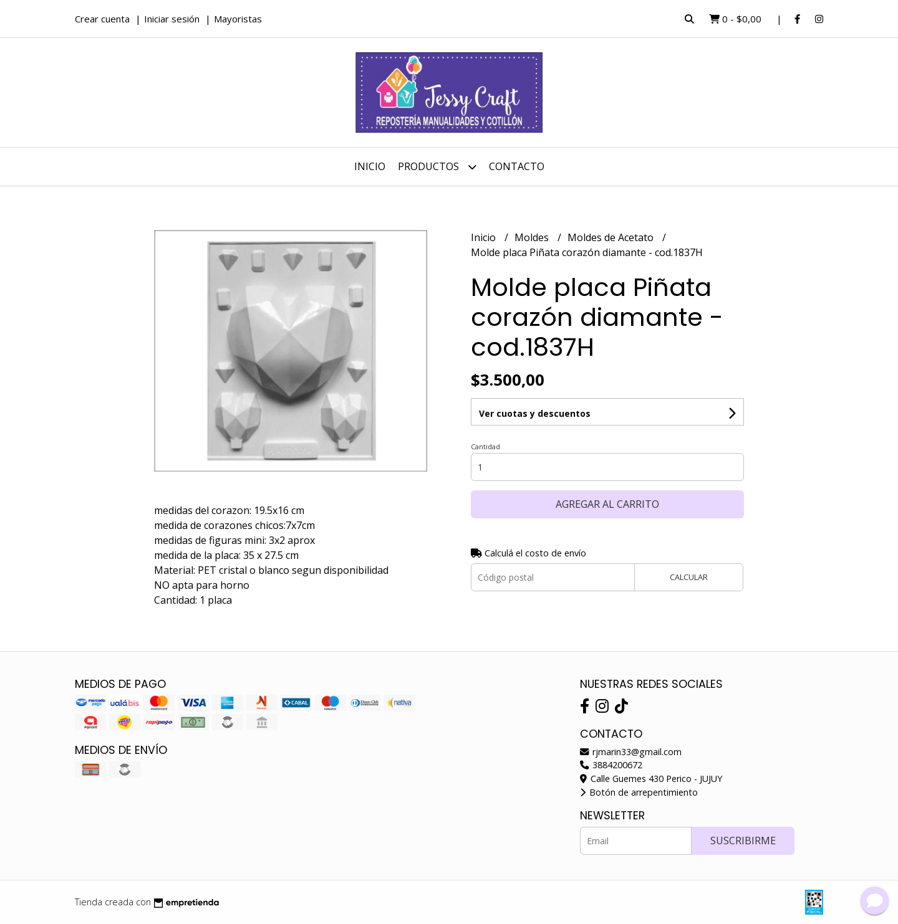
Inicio (369, 166)
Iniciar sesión (172, 18)
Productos (437, 167)
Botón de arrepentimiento (639, 792)
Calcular (689, 543)
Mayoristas (238, 18)
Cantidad (485, 412)
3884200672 (611, 765)
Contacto (516, 166)
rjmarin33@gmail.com (631, 752)
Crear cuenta (102, 18)
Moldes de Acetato (611, 237)
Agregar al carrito (607, 470)
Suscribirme (743, 840)
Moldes (532, 237)
